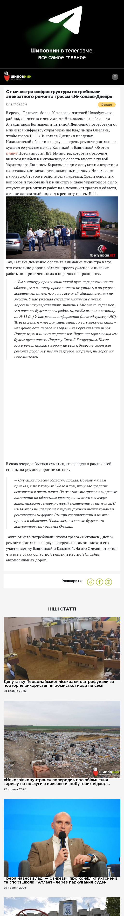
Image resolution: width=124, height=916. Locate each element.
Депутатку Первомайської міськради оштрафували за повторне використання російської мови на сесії (59, 684)
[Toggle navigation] (115, 78)
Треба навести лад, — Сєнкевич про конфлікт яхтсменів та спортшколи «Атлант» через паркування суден (61, 880)
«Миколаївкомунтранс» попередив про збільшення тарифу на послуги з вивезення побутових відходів (57, 782)
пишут (12, 153)
